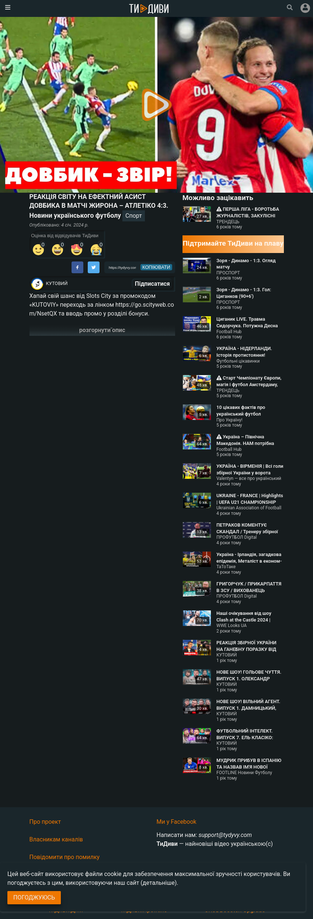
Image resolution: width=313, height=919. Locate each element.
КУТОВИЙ (57, 283)
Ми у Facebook (177, 821)
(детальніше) (158, 882)
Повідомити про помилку (64, 857)
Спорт (133, 215)
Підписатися (152, 283)
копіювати (156, 267)
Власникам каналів (56, 839)
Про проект (45, 821)
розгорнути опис (102, 330)
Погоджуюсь (34, 897)
